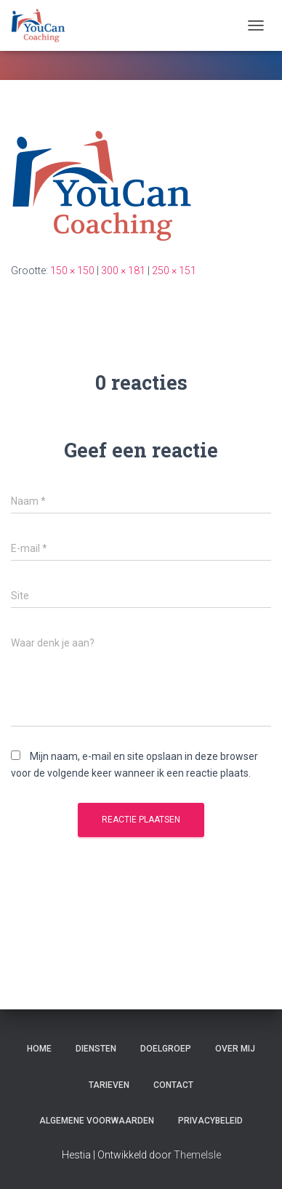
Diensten (96, 1049)
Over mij (235, 1049)
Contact (173, 1085)
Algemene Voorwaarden (96, 1121)
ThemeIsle (197, 1155)
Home (39, 1049)
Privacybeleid (210, 1121)
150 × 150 (72, 270)
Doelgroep (165, 1049)
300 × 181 (123, 270)
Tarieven (109, 1085)
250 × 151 (174, 270)
